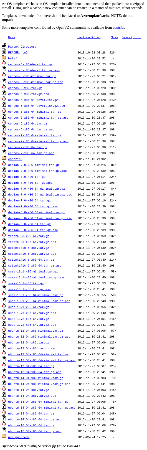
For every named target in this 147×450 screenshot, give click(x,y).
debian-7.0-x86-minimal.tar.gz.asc (37, 171)
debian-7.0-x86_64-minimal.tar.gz (36, 188)
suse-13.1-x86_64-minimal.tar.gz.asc (39, 301)
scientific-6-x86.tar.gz (28, 248)
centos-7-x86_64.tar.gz (27, 147)
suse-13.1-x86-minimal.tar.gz (33, 271)
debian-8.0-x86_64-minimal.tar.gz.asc (40, 218)
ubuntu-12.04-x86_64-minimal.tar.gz (38, 354)
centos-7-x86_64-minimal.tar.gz (34, 135)
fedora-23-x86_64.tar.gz (28, 236)
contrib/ (118, 27)
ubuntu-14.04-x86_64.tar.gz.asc (34, 419)
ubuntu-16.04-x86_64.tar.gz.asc (34, 431)
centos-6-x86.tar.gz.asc (28, 94)
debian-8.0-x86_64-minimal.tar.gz (36, 212)
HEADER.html (18, 52)
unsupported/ (19, 437)
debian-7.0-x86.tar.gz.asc (30, 183)
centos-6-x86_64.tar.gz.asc (31, 129)
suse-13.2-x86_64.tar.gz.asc (32, 325)
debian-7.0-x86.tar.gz (27, 177)
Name (11, 37)
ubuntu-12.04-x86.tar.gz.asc (32, 348)
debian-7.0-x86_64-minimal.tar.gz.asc (40, 194)
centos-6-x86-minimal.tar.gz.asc (35, 82)
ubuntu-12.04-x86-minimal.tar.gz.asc (39, 336)
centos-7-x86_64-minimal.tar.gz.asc (38, 141)
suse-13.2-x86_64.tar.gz (28, 319)
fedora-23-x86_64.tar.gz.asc (32, 242)
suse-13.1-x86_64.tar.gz (28, 307)
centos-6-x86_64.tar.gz (27, 123)
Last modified (88, 37)
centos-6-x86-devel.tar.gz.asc (34, 70)
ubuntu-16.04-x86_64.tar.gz (31, 425)
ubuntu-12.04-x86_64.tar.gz (31, 366)
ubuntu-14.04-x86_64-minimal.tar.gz (38, 401)
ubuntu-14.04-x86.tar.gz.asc (32, 396)
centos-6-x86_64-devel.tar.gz (33, 100)
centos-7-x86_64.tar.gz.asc (31, 153)
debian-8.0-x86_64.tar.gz (29, 224)
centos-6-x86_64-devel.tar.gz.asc (36, 106)
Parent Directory (22, 46)
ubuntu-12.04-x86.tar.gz (28, 342)
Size (114, 37)
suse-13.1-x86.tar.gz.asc (29, 289)
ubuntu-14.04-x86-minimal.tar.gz (35, 378)
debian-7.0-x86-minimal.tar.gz (34, 165)
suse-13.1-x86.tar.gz (26, 283)
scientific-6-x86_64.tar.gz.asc (34, 265)
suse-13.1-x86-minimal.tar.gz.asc (36, 277)
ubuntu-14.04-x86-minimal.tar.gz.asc (39, 384)
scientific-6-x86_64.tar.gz (31, 259)
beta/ (12, 58)
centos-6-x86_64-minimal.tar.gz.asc (38, 117)
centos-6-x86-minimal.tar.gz (32, 76)
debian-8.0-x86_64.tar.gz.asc (33, 230)
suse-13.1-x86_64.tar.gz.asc (32, 313)
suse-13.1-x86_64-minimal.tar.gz (35, 295)
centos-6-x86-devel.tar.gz (30, 64)
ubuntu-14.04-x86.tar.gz (28, 390)
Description (131, 37)
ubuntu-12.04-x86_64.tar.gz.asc (34, 372)
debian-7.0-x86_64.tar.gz (29, 200)
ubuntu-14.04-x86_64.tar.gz (31, 413)
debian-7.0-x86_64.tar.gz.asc (33, 206)
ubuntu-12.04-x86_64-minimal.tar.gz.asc (42, 360)
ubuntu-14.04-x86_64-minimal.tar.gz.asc (42, 407)
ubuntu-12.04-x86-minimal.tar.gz (35, 330)
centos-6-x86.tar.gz (25, 88)
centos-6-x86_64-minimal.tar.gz (34, 111)
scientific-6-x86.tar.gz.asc (32, 254)
